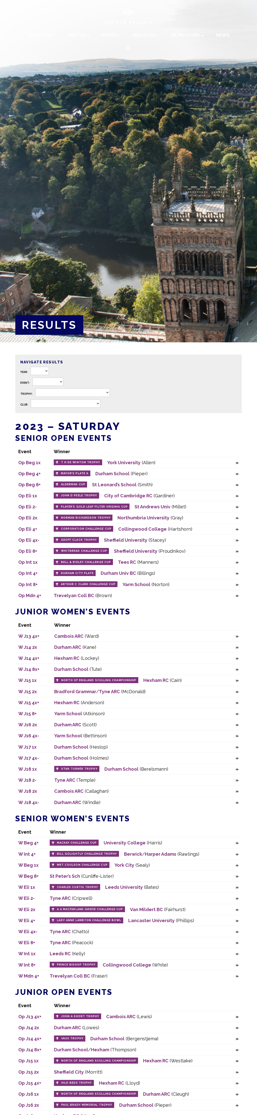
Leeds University (124, 887)
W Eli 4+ (26, 920)
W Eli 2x (26, 909)
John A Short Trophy (80, 1016)
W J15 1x (27, 680)
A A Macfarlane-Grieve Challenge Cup (90, 909)
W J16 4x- (28, 735)
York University (124, 462)
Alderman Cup (73, 484)
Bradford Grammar (75, 691)
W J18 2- (27, 780)
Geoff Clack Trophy (79, 539)
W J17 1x (27, 747)
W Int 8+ (27, 965)
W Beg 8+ (28, 876)
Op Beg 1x (29, 462)
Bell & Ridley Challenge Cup (86, 562)
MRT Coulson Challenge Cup (82, 864)
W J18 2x (27, 791)
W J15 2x (27, 691)
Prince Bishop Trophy (76, 964)
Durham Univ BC (118, 573)
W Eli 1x (26, 887)
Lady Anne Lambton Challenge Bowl (89, 920)
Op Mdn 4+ (29, 595)
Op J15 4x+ (29, 1083)
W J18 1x (27, 769)
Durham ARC (67, 647)
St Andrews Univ (152, 506)
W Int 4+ (27, 854)
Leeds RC (60, 953)
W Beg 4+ (28, 842)
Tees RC (127, 562)
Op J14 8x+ (29, 1049)
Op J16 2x (28, 1105)
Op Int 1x (28, 562)
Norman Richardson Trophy (86, 517)
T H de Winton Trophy (80, 462)
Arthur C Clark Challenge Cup (88, 584)
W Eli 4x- (27, 931)
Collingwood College (142, 529)
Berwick (133, 854)
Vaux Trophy (72, 1038)
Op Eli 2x (27, 517)
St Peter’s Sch (65, 876)
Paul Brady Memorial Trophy (86, 1104)
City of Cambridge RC (128, 495)
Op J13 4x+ (29, 1016)
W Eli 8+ (26, 942)
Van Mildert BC (146, 909)
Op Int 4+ (28, 573)
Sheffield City (69, 1072)
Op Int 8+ (28, 584)
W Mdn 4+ (28, 976)
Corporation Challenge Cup (86, 528)
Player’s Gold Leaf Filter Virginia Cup (94, 506)
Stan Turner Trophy (79, 768)
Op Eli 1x (27, 495)
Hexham (100, 1049)
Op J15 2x (28, 1072)
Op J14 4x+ (29, 1038)
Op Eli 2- (27, 506)
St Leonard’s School (114, 484)
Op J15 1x (28, 1060)
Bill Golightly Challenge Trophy (87, 853)
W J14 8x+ (28, 669)
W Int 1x (27, 953)
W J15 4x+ (28, 702)
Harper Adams (160, 854)
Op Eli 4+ (27, 529)
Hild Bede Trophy (76, 1082)
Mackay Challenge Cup (77, 842)
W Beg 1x (28, 865)
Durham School (112, 473)
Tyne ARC (109, 691)
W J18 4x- (28, 802)
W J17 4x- (28, 758)
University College (125, 842)
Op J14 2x (28, 1027)
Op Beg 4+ (29, 473)
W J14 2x (27, 647)
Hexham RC (67, 658)
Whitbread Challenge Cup (84, 550)
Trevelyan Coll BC (74, 595)
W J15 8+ (27, 713)
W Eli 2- (26, 898)
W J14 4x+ (28, 658)
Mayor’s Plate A (74, 473)
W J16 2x (27, 724)
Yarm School (136, 584)
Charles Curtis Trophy (77, 887)
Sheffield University (125, 540)
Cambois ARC (69, 636)
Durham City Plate (77, 573)
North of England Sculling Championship (98, 680)
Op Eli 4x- (28, 540)
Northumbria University (143, 517)
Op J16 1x (28, 1094)
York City (124, 865)
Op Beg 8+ (29, 484)
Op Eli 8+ (27, 551)
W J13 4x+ (28, 636)
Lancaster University (151, 920)
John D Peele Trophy (79, 495)
